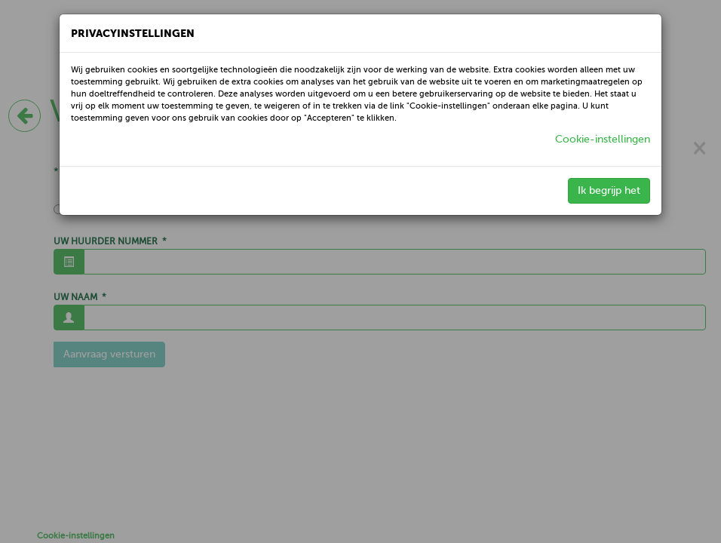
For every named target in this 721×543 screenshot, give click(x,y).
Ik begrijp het (609, 190)
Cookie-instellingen (602, 139)
